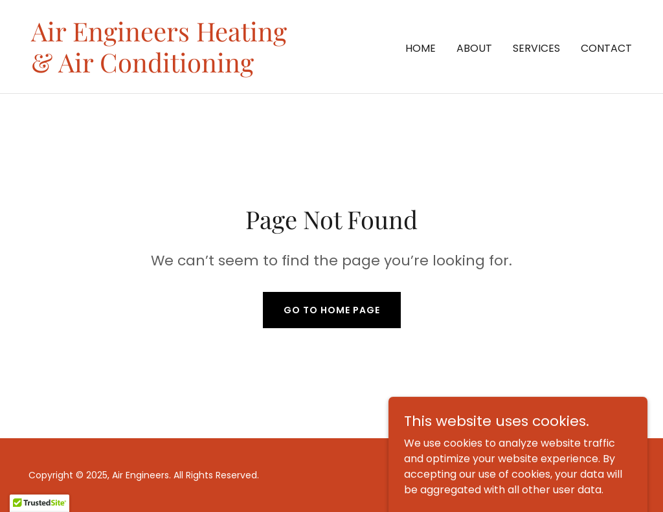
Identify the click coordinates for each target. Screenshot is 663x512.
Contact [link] (606, 48)
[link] (159, 68)
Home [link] (420, 48)
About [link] (474, 48)
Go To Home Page (332, 310)
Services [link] (536, 48)
